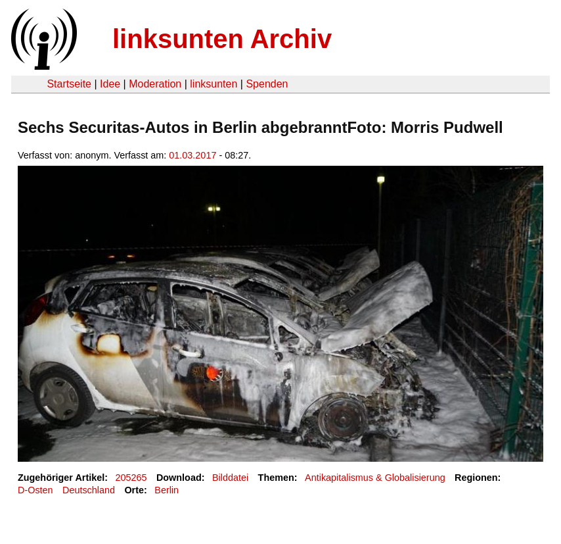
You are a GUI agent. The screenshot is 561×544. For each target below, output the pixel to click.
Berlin (166, 490)
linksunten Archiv (222, 38)
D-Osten (35, 490)
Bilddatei (230, 477)
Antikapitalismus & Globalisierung (375, 477)
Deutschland (88, 490)
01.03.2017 (192, 155)
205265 (131, 477)
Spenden (267, 83)
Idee (110, 83)
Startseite (69, 83)
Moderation (155, 83)
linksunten (213, 83)
